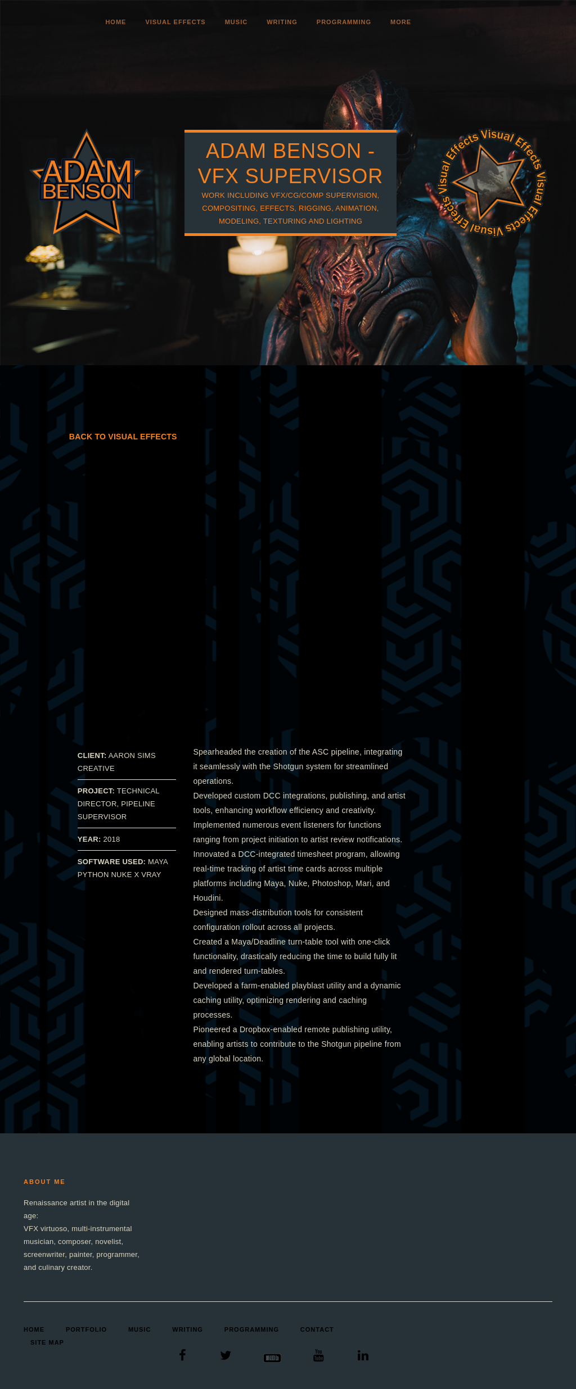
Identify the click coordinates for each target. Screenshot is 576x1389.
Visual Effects (175, 22)
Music (236, 22)
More (400, 22)
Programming (344, 22)
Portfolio (86, 1329)
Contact (317, 1329)
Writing (282, 22)
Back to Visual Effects (123, 436)
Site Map (47, 1342)
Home (115, 22)
